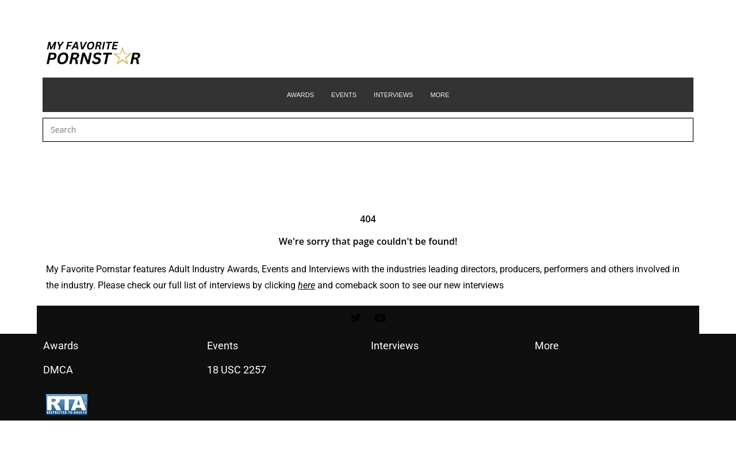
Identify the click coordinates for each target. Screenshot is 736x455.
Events (275, 269)
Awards (242, 269)
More (547, 346)
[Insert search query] (368, 129)
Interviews (329, 269)
